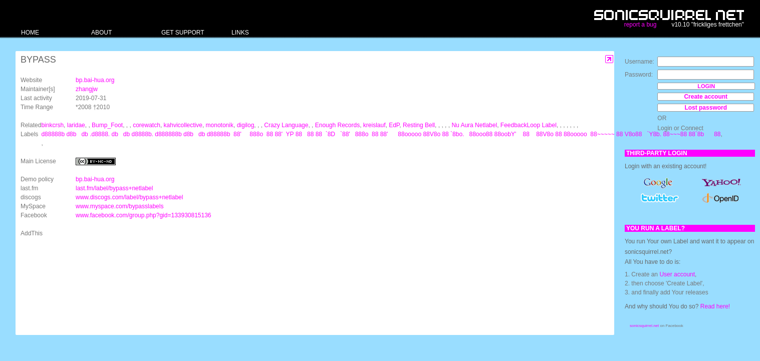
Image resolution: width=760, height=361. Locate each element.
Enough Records (337, 125)
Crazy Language (286, 125)
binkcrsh (52, 125)
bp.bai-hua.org (95, 80)
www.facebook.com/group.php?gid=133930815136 (143, 215)
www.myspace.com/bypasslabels (119, 206)
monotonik (219, 125)
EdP (394, 125)
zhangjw (87, 89)
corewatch (146, 125)
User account (677, 274)
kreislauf (374, 125)
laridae (76, 125)
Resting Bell (419, 125)
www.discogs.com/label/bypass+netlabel (129, 197)
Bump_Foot (107, 125)
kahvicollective (183, 125)
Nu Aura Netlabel (474, 125)
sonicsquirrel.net (644, 325)
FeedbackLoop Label (528, 125)
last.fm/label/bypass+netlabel (114, 188)
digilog (246, 125)
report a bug (640, 24)
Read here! (715, 306)
